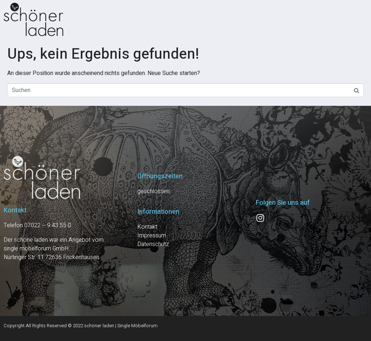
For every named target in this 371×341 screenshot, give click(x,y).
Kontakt (147, 227)
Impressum (151, 235)
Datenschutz (153, 244)
